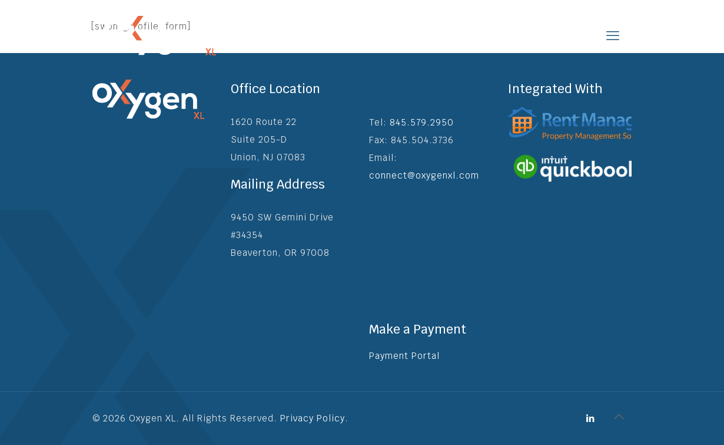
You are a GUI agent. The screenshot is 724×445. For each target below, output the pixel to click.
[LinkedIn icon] (590, 418)
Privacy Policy (312, 418)
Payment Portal (404, 355)
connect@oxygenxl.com (424, 175)
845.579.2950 (422, 122)
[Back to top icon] (619, 416)
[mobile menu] (613, 35)
